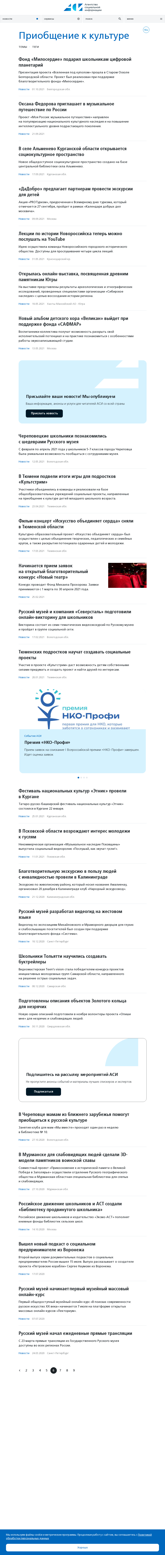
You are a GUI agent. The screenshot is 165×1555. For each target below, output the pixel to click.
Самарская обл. (56, 986)
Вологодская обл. (58, 461)
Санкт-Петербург (58, 941)
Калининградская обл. (61, 896)
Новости (24, 89)
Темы (23, 46)
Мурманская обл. (57, 1189)
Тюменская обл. (57, 506)
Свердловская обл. (59, 1026)
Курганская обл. (57, 174)
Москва (51, 218)
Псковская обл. (56, 856)
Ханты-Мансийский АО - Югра (66, 303)
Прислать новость (44, 413)
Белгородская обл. (58, 89)
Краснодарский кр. (59, 259)
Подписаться (43, 1092)
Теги (35, 46)
